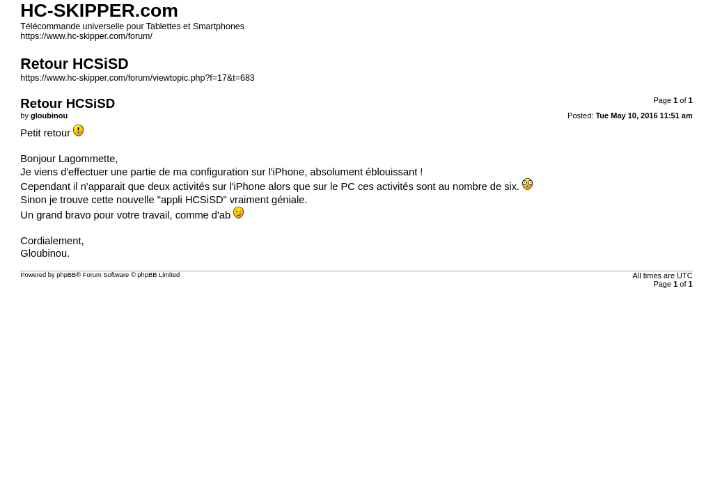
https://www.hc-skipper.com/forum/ (86, 36)
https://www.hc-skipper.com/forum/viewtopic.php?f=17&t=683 (137, 78)
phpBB (66, 274)
